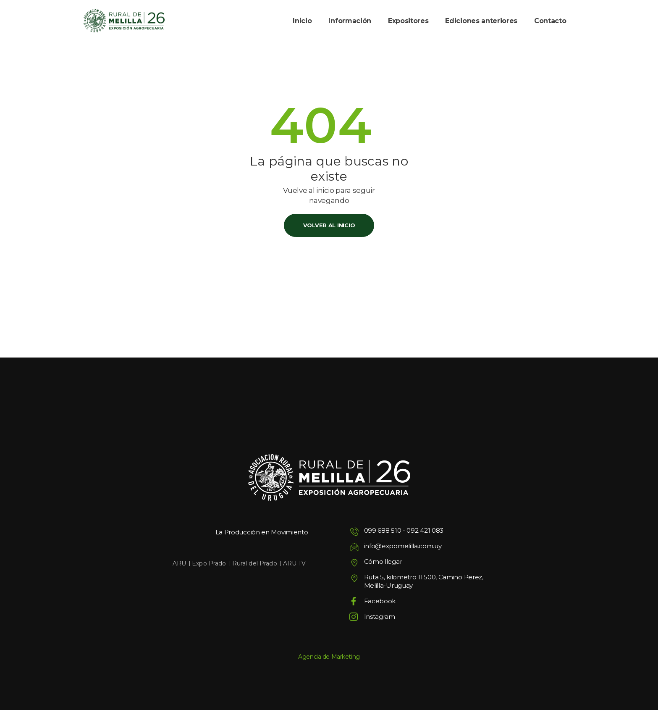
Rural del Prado (254, 563)
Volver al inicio (329, 225)
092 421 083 (424, 530)
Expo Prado (209, 563)
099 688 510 (382, 530)
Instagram (379, 617)
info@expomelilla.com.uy (403, 546)
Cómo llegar (383, 561)
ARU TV (294, 563)
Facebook (380, 601)
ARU (179, 563)
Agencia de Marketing (329, 656)
